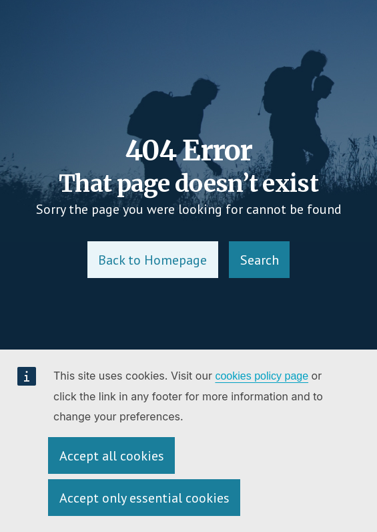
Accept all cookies (111, 455)
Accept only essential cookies (144, 498)
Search (259, 260)
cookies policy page (261, 376)
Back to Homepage (152, 260)
